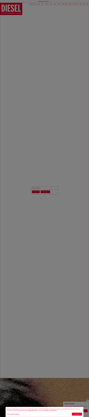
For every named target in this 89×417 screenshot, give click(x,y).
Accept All (77, 414)
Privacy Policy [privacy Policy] (46, 410)
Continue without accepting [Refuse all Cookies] (13, 414)
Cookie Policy (54, 410)
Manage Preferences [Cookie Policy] (33, 410)
